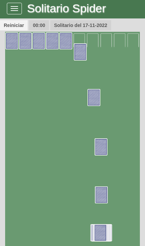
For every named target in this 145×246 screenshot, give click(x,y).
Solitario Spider (66, 8)
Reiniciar (14, 25)
